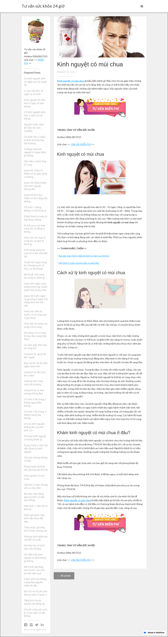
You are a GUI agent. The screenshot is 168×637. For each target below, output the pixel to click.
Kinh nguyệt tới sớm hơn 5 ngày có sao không (35, 103)
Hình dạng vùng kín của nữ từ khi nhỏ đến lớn (36, 253)
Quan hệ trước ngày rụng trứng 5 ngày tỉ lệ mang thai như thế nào (36, 301)
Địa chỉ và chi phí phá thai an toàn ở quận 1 (35, 593)
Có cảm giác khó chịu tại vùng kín (35, 347)
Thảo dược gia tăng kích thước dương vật (35, 529)
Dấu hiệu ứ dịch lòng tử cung (35, 163)
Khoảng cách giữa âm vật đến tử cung (36, 538)
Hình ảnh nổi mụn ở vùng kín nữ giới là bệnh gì (34, 241)
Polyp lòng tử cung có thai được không (35, 218)
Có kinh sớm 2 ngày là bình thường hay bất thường (34, 140)
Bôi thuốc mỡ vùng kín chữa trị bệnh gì (34, 276)
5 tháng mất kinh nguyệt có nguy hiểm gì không (35, 152)
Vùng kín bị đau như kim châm (35, 374)
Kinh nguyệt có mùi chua (34, 477)
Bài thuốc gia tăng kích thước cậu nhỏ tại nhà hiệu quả (34, 570)
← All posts (64, 575)
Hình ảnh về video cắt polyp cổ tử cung (35, 325)
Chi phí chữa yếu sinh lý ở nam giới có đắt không (35, 612)
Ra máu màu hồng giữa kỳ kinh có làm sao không (34, 497)
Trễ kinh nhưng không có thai (35, 459)
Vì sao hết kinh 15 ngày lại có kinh (33, 93)
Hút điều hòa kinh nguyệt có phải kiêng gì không (35, 557)
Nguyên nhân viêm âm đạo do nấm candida (34, 127)
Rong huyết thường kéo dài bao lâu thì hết (36, 468)
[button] (142, 6)
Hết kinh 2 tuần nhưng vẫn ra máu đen (36, 486)
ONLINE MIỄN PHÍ (81, 144)
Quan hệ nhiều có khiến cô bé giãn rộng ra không (35, 173)
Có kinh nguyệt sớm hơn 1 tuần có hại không (34, 115)
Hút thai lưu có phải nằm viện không (34, 547)
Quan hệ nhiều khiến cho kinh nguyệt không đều (35, 186)
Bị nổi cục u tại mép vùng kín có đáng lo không (34, 228)
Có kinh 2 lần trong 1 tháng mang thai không (35, 415)
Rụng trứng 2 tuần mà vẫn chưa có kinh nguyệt (36, 448)
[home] (43, 5)
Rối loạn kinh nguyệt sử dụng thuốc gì (35, 438)
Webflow (41, 630)
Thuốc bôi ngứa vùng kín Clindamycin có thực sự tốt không (35, 265)
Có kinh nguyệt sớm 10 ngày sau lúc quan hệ (35, 81)
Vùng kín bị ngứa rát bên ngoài (35, 356)
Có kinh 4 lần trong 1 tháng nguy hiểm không (35, 402)
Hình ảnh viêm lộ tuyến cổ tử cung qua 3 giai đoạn (35, 314)
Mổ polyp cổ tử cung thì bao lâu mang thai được (35, 336)
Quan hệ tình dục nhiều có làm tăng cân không (36, 198)
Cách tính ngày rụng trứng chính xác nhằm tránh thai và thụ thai (35, 286)
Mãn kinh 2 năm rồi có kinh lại (36, 508)
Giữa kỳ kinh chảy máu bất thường (33, 383)
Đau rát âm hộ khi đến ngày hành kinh (36, 365)
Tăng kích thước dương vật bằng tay (34, 602)
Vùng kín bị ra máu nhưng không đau (34, 392)
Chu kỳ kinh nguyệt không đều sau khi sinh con (34, 427)
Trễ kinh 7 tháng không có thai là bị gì (35, 209)
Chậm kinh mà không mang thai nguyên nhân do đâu (35, 582)
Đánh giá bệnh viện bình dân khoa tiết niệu (34, 518)
